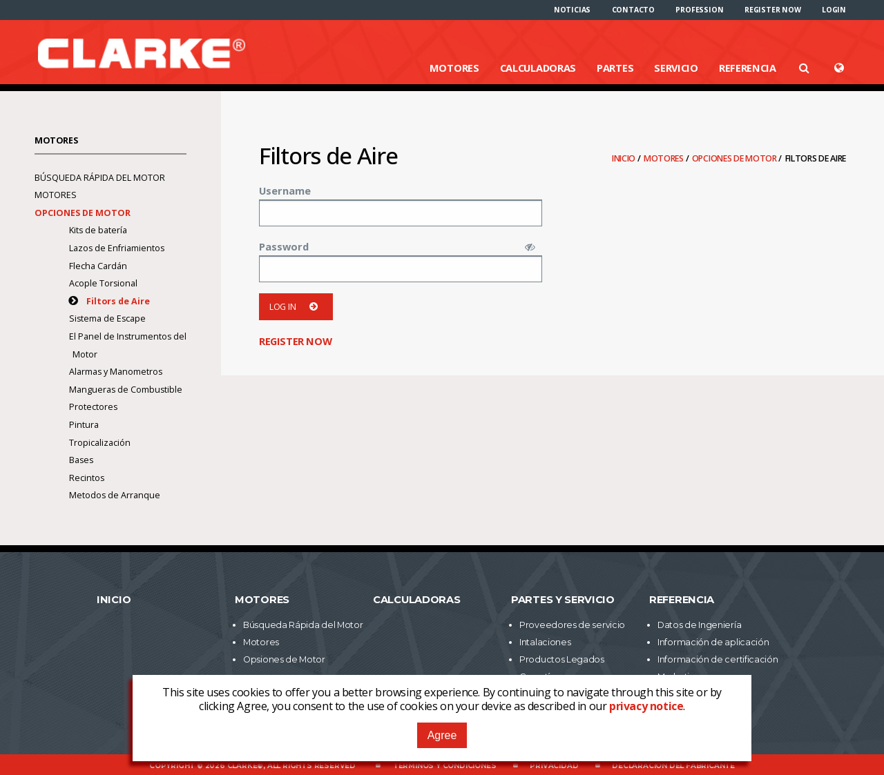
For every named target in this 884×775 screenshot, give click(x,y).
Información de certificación (717, 659)
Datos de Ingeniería (699, 625)
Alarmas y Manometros (115, 371)
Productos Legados (561, 659)
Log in (296, 306)
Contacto (633, 9)
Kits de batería (98, 230)
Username (285, 190)
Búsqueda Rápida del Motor (100, 178)
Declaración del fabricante (673, 765)
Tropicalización (100, 443)
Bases (81, 460)
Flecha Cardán (98, 266)
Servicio (676, 68)
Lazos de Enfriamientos (116, 248)
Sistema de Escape (107, 318)
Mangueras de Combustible (125, 389)
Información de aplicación (713, 642)
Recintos (86, 478)
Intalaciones (544, 642)
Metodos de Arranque (114, 495)
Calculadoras (538, 68)
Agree (442, 735)
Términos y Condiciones (445, 765)
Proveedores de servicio (572, 625)
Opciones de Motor (735, 158)
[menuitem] (572, 9)
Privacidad (554, 765)
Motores (454, 68)
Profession (699, 9)
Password (284, 246)
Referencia (747, 68)
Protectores (93, 407)
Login (834, 9)
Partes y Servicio (563, 599)
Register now (772, 9)
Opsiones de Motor (284, 659)
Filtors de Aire (118, 301)
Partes (615, 68)
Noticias (572, 9)
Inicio (624, 158)
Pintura (84, 425)
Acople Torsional (103, 283)
